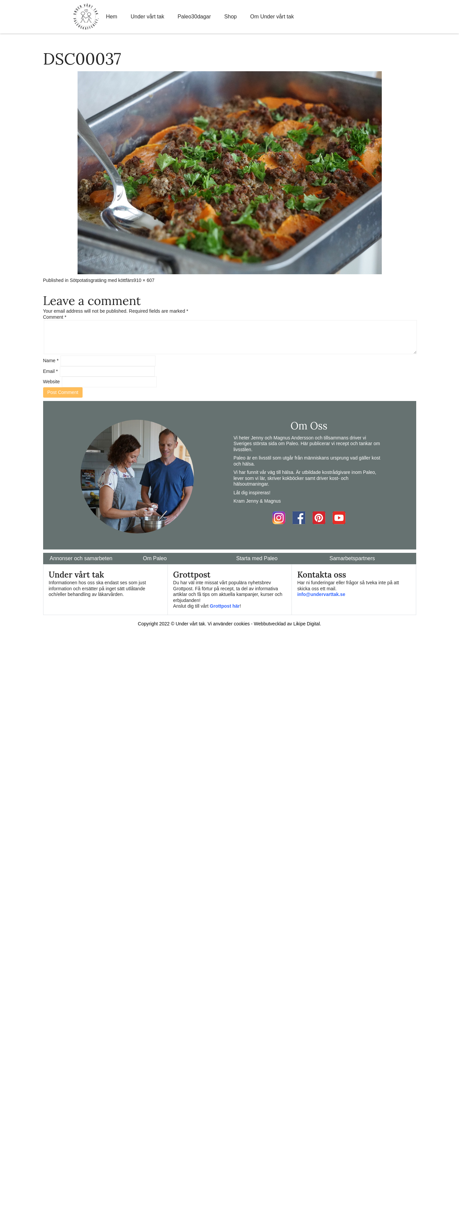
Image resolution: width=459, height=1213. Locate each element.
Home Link (86, 16)
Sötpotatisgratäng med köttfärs (102, 280)
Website (51, 381)
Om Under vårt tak (272, 16)
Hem (111, 16)
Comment (55, 317)
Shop (230, 16)
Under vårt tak (147, 16)
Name (51, 360)
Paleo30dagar (194, 16)
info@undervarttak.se (321, 594)
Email (50, 371)
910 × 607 (143, 280)
